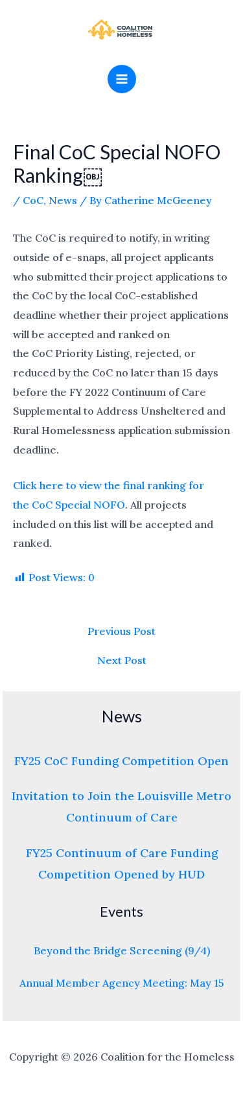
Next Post (121, 660)
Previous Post (121, 631)
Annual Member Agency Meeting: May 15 (121, 982)
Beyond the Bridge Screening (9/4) (122, 950)
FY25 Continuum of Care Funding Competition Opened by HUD (122, 863)
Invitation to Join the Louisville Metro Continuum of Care (121, 806)
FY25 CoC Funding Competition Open (121, 760)
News (63, 200)
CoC (33, 200)
